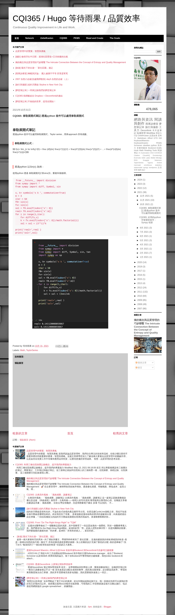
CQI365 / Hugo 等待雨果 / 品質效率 (76, 18)
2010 (140, 296)
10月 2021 (145, 204)
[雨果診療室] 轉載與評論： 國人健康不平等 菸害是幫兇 (41, 73)
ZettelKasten (46, 38)
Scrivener (138, 145)
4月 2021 (144, 244)
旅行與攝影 (151, 127)
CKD (152, 153)
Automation (145, 153)
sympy (145, 167)
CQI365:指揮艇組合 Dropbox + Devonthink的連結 (39, 96)
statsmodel (138, 167)
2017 (140, 271)
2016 (140, 275)
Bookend (152, 148)
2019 (140, 266)
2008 (140, 304)
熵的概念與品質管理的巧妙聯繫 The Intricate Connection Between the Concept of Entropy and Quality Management (70, 62)
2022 (140, 188)
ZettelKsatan (143, 135)
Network (29, 38)
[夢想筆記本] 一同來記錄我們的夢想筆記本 (35, 90)
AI (139, 153)
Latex (148, 158)
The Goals (115, 38)
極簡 (139, 170)
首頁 (17, 38)
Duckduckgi (157, 155)
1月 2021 (144, 257)
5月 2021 (144, 240)
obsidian (146, 145)
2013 (140, 283)
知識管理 (141, 133)
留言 (139, 367)
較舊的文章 (120, 433)
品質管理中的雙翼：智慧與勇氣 (30, 51)
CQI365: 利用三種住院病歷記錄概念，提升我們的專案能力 (43, 464)
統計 (143, 170)
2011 (140, 292)
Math (22, 350)
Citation (137, 155)
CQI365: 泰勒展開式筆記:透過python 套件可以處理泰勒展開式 (150, 210)
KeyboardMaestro (141, 140)
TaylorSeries (32, 350)
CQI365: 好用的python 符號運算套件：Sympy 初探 (150, 220)
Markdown (141, 138)
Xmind (159, 163)
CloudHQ (146, 155)
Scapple (146, 160)
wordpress (153, 167)
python (154, 145)
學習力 (159, 133)
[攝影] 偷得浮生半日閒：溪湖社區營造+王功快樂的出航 (41, 57)
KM (160, 138)
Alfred (150, 138)
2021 (140, 192)
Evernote (137, 158)
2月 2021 (144, 253)
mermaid (137, 165)
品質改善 (153, 135)
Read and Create (94, 38)
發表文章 (141, 362)
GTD (156, 138)
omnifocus (148, 165)
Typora (150, 163)
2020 (140, 262)
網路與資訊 (143, 119)
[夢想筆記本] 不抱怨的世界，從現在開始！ (35, 101)
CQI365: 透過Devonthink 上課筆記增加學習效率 (49, 564)
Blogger (107, 607)
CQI (135, 135)
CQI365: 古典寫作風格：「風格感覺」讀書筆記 (49, 495)
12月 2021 (145, 196)
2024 (140, 180)
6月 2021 (144, 236)
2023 (140, 184)
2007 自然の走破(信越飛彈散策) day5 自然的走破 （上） (42, 79)
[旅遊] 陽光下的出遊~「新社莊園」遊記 (34, 68)
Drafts (159, 148)
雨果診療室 (152, 123)
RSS (135, 160)
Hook (136, 150)
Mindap (159, 158)
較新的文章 (20, 433)
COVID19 (158, 153)
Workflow (150, 133)
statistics (158, 165)
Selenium (158, 160)
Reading (148, 150)
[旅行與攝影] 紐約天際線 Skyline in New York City (38, 85)
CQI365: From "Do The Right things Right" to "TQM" (51, 522)
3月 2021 (144, 249)
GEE (143, 158)
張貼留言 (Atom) (27, 440)
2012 (140, 287)
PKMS (77, 38)
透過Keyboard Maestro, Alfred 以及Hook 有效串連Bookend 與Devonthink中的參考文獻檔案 (70, 550)
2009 (140, 300)
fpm (90, 607)
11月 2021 (145, 200)
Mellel (153, 158)
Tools (154, 150)
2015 (140, 279)
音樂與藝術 (142, 148)
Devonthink (146, 130)
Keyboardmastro (141, 143)
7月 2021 (144, 232)
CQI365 (63, 38)
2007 (140, 308)
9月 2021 (144, 228)
